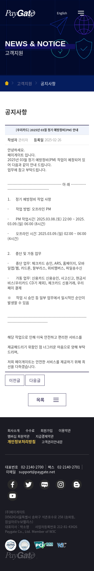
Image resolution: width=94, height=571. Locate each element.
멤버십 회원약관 (19, 436)
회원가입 (47, 430)
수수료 (30, 430)
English (62, 13)
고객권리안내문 (52, 441)
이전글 (14, 380)
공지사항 (48, 83)
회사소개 (14, 430)
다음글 (35, 380)
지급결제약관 (45, 436)
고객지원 (24, 83)
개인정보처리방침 (22, 441)
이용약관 (65, 430)
